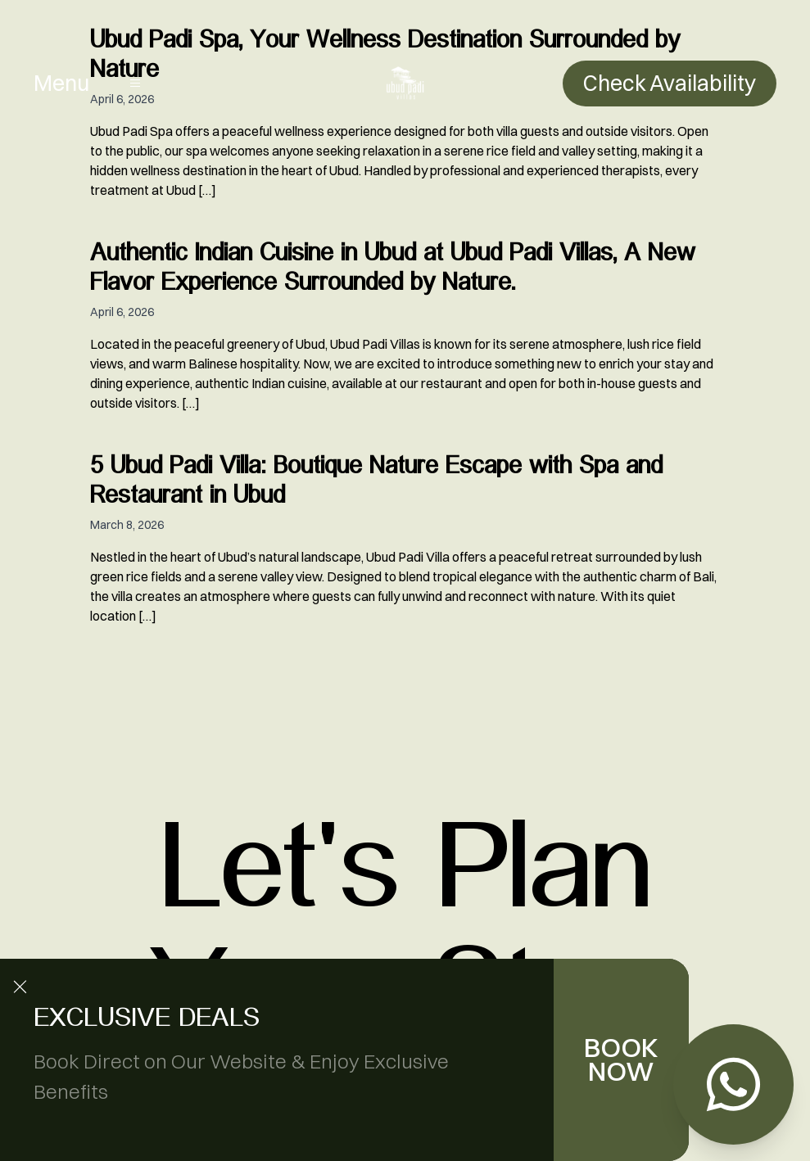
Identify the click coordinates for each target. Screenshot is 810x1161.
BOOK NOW (621, 1060)
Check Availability (669, 83)
